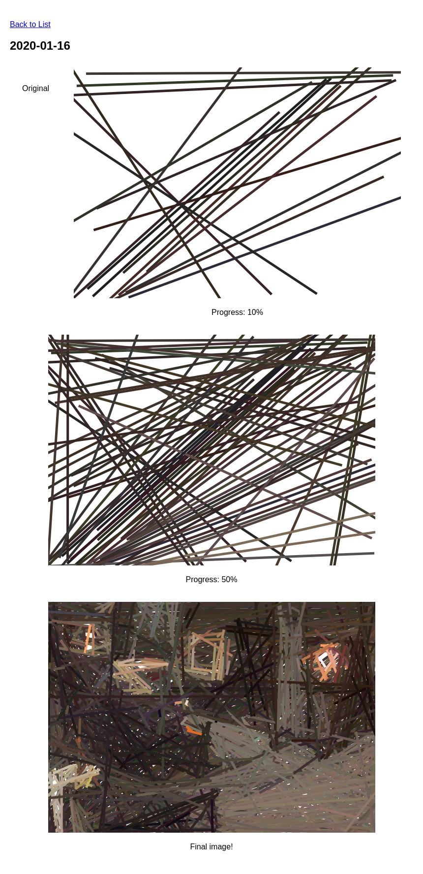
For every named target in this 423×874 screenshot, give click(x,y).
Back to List (30, 24)
